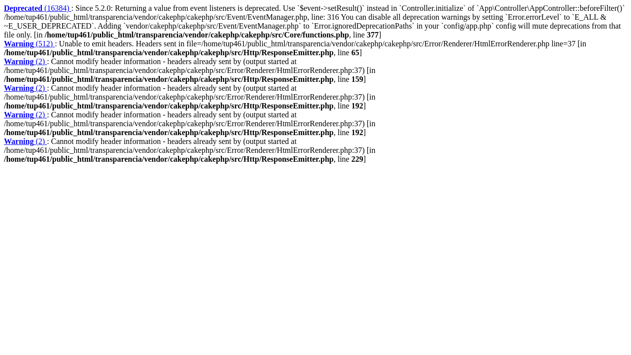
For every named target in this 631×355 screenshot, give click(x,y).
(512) (29, 43)
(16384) (37, 8)
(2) (25, 61)
